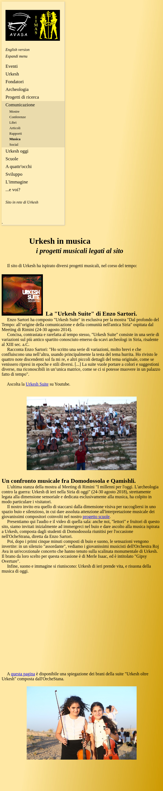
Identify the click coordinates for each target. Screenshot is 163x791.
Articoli (14, 128)
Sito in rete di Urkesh (21, 202)
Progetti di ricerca (22, 97)
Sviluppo (13, 174)
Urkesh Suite (37, 384)
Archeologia (17, 89)
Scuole (11, 158)
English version (17, 50)
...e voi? (12, 189)
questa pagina (23, 673)
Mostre (14, 111)
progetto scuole (96, 516)
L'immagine (16, 182)
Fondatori (14, 81)
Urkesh (12, 74)
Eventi (11, 66)
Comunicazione (20, 104)
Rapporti (15, 133)
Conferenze (17, 117)
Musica (14, 139)
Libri (12, 122)
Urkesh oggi (17, 151)
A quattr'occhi (18, 166)
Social (13, 144)
